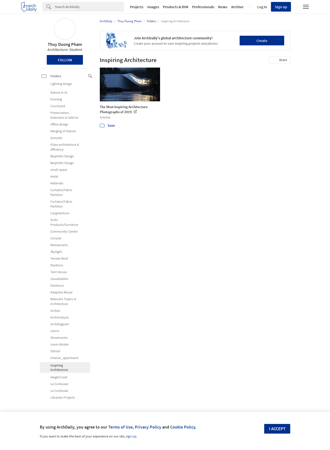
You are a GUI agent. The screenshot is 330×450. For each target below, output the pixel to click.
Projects (136, 7)
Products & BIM (175, 7)
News (222, 7)
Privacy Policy (148, 427)
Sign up (281, 6)
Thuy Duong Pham (65, 44)
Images (153, 7)
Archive (237, 7)
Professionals (203, 7)
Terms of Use (120, 427)
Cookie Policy (182, 427)
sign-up (131, 436)
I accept (277, 428)
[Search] (89, 7)
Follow (65, 59)
